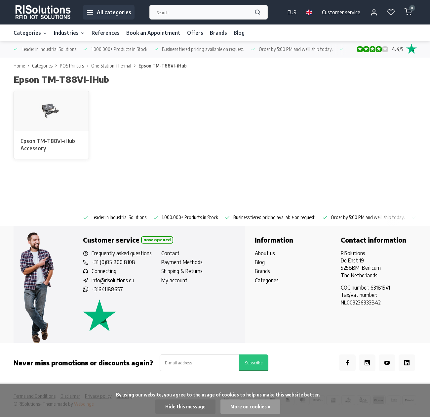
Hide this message (185, 406)
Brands (218, 32)
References (106, 32)
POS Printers (75, 66)
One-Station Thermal (114, 66)
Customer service (341, 12)
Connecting (104, 271)
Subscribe (253, 362)
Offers (195, 32)
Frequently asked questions (122, 253)
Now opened (157, 239)
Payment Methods (182, 262)
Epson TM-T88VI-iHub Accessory (47, 145)
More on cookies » (250, 406)
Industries (69, 32)
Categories (30, 32)
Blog (239, 32)
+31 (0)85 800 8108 (113, 262)
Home (23, 66)
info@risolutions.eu (113, 280)
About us (265, 253)
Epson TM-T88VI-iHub (162, 66)
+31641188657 (107, 289)
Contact (170, 253)
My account (174, 280)
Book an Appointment (153, 32)
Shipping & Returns (182, 271)
